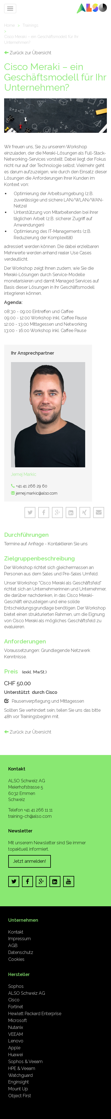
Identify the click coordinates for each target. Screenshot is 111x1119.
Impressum (19, 938)
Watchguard (20, 1075)
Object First (19, 1095)
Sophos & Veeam (25, 1061)
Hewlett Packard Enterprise (34, 1013)
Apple (14, 1047)
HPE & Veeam (21, 1068)
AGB (13, 945)
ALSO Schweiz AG (26, 993)
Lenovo (15, 1040)
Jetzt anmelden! (29, 861)
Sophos (16, 986)
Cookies (16, 959)
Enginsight (18, 1082)
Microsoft (17, 1020)
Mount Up (18, 1088)
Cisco (14, 999)
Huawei (15, 1054)
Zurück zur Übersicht (27, 52)
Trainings (30, 25)
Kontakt (15, 932)
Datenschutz (20, 952)
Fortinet (15, 1006)
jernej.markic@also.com (36, 493)
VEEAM (15, 1034)
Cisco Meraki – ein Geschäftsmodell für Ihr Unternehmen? (41, 39)
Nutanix (15, 1027)
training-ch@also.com (30, 816)
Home (9, 25)
